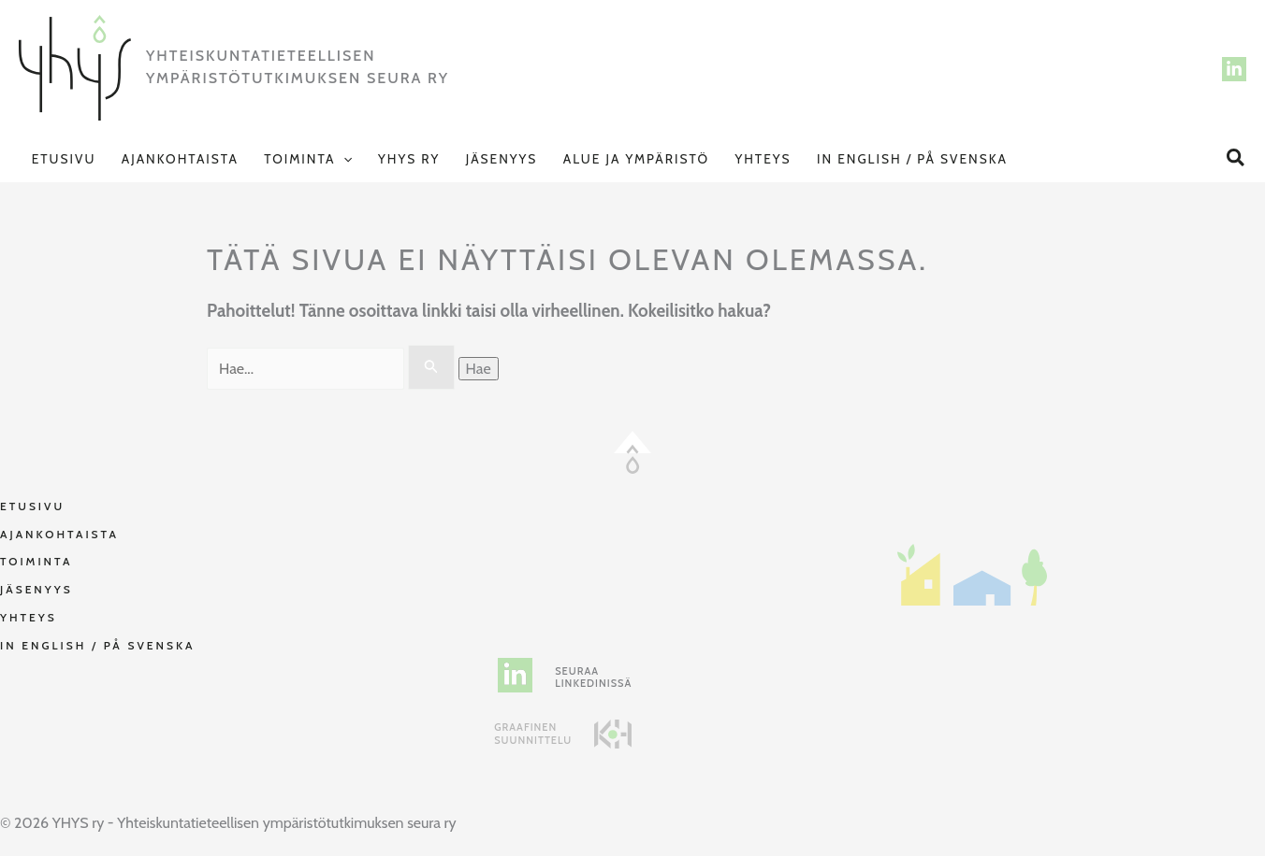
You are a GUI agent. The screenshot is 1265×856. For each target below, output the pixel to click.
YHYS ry (409, 158)
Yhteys (762, 158)
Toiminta (308, 159)
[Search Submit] (431, 367)
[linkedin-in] (515, 675)
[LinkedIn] (1234, 69)
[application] (343, 159)
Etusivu (64, 158)
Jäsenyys (502, 158)
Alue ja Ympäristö (636, 158)
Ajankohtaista (180, 158)
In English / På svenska (912, 158)
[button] (1236, 158)
